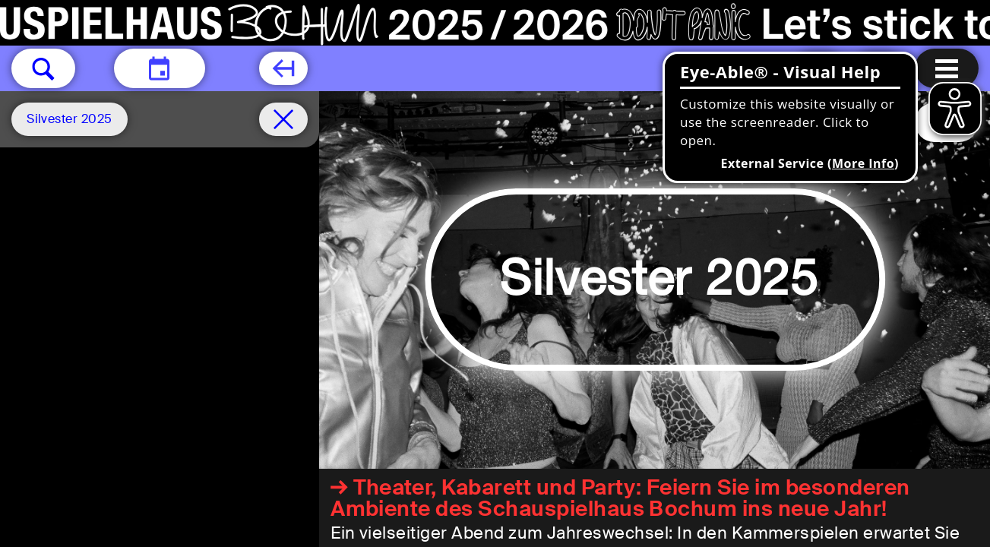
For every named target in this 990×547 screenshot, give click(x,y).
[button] (43, 68)
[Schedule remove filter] (283, 119)
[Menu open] (947, 68)
